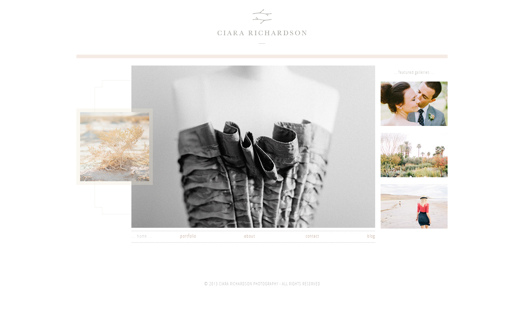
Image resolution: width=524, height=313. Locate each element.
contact (312, 236)
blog (371, 236)
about (249, 236)
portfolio (188, 236)
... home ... (141, 236)
